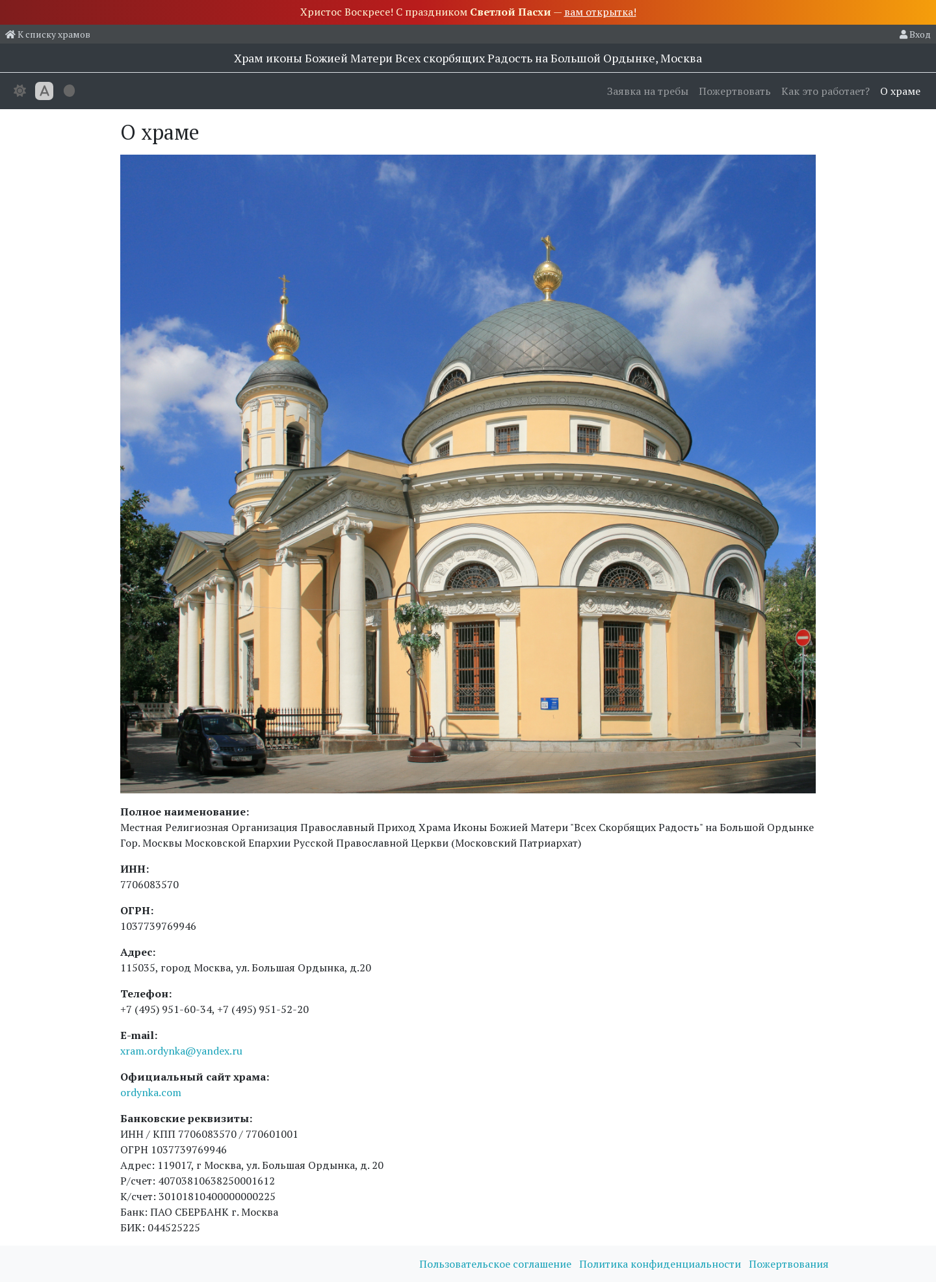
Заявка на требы (647, 91)
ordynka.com (150, 1092)
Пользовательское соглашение (496, 1264)
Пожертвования (789, 1264)
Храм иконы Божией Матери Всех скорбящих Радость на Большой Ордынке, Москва (468, 58)
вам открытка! (600, 12)
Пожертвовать (735, 91)
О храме (900, 91)
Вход (915, 34)
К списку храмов (47, 34)
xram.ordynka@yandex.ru (181, 1051)
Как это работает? (825, 91)
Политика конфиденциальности (661, 1264)
